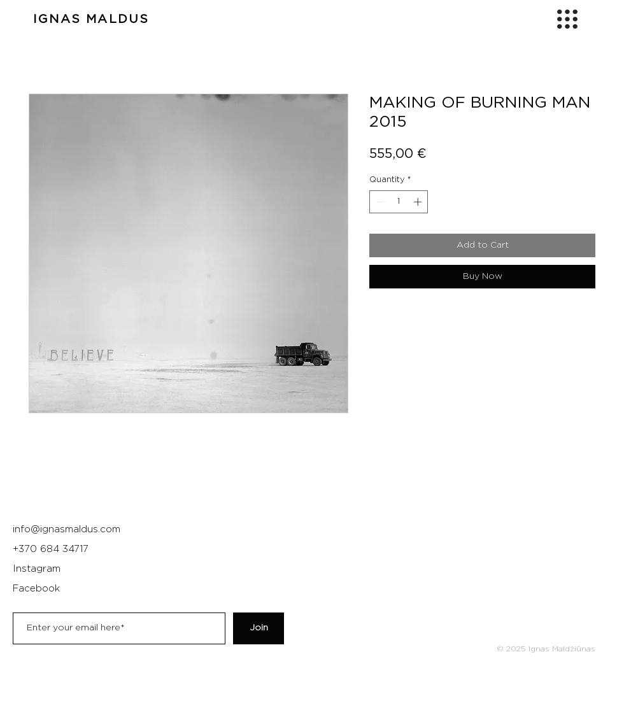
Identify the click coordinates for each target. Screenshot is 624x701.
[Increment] (419, 202)
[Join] (258, 628)
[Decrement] (378, 202)
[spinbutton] (398, 202)
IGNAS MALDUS (91, 19)
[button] (567, 19)
